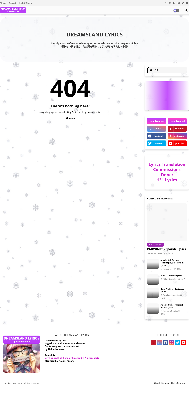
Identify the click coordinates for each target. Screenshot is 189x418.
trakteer (179, 128)
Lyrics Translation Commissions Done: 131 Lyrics (167, 172)
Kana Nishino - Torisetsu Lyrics (172, 290)
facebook (158, 136)
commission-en (156, 121)
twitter (158, 143)
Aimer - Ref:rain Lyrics (171, 275)
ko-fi (158, 128)
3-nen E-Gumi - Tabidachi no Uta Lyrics (172, 306)
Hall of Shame (25, 3)
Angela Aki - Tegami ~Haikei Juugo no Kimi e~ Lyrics (172, 263)
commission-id (177, 121)
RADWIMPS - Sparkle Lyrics (166, 249)
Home (70, 118)
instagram (179, 136)
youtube (179, 143)
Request (12, 3)
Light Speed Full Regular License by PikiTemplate (72, 357)
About (3, 3)
